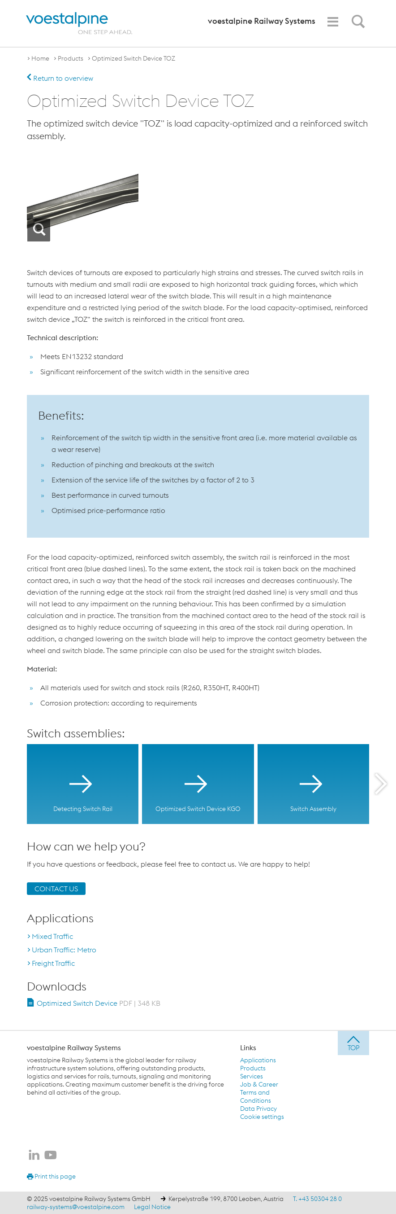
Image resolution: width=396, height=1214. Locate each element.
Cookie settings (262, 1117)
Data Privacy (258, 1108)
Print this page (51, 1176)
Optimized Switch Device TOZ (133, 58)
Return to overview (60, 78)
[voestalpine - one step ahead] (79, 23)
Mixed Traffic (52, 936)
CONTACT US (56, 888)
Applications (258, 1060)
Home (40, 58)
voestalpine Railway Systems (74, 1047)
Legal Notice (152, 1207)
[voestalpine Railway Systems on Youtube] (50, 1156)
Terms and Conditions (255, 1096)
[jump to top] (353, 1043)
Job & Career (259, 1084)
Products (70, 58)
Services (251, 1076)
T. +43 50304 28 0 (317, 1199)
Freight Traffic (53, 963)
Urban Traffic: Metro (64, 949)
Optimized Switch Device (98, 1003)
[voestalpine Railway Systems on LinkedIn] (34, 1156)
